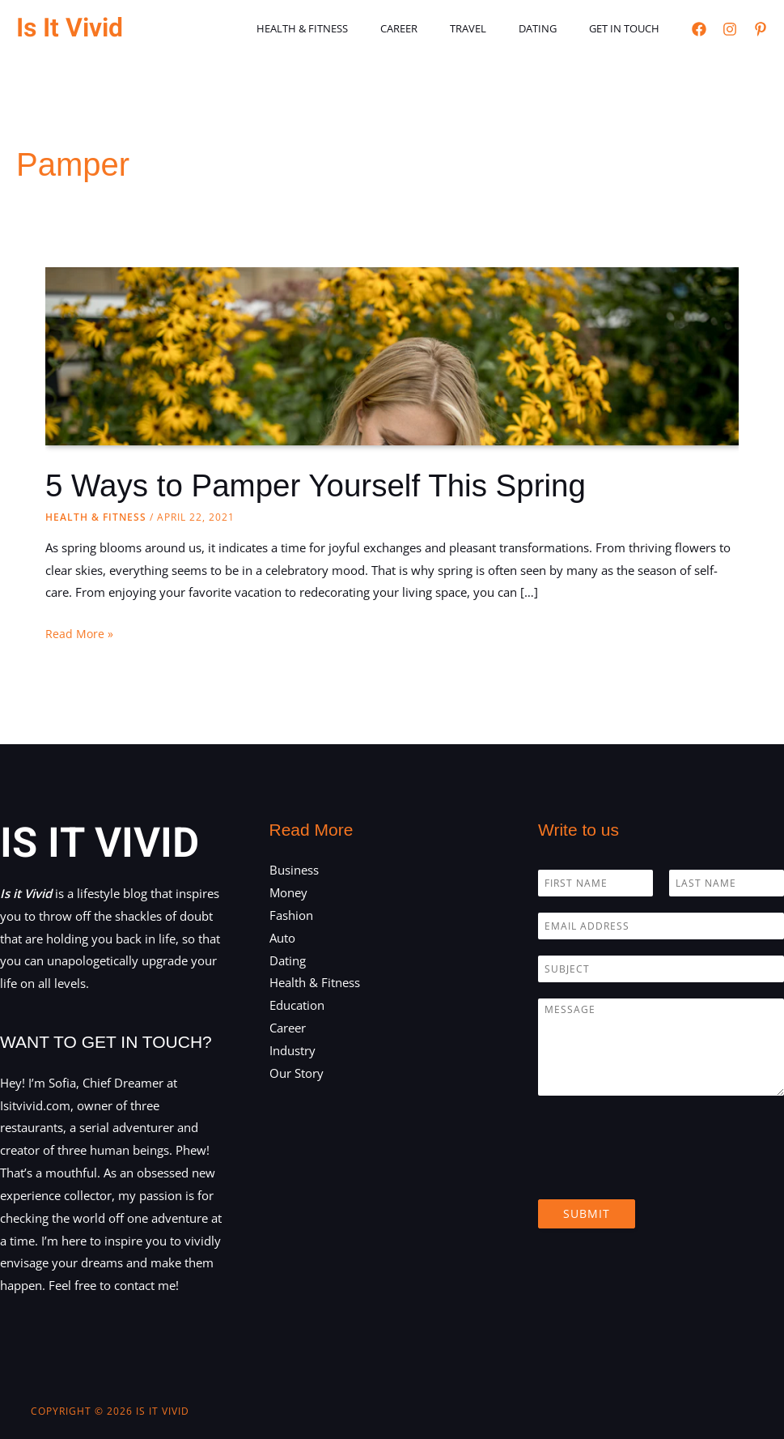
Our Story (296, 1073)
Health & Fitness (353, 28)
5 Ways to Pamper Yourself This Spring (326, 485)
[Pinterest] (760, 29)
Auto (282, 938)
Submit (586, 1213)
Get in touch (630, 28)
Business (294, 870)
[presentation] (661, 1172)
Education (296, 1005)
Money (288, 892)
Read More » (79, 634)
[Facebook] (699, 29)
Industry (292, 1050)
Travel (496, 28)
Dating (555, 28)
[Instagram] (730, 29)
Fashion (291, 915)
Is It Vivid (69, 28)
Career (438, 28)
